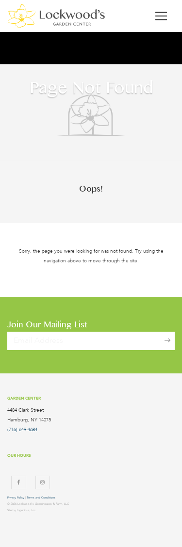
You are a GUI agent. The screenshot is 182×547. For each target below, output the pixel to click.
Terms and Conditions (41, 497)
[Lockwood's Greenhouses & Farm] (56, 16)
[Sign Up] (167, 341)
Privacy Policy (15, 497)
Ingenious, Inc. (26, 510)
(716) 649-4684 (22, 429)
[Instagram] (42, 482)
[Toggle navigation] (161, 16)
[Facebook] (18, 482)
